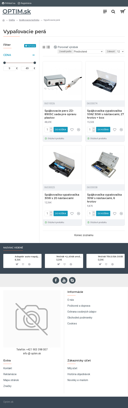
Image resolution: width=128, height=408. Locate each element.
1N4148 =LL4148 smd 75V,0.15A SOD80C (69, 256)
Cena (7, 55)
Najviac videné (13, 247)
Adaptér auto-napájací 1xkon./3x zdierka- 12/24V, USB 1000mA (27, 256)
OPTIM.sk (16, 11)
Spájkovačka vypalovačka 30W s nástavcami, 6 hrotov (104, 198)
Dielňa (12, 20)
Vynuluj (31, 45)
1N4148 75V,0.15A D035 (110, 256)
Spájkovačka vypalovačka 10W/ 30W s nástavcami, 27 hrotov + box (105, 114)
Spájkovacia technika (29, 20)
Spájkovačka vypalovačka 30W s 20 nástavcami (62, 196)
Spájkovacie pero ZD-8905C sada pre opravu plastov (60, 114)
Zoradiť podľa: (65, 51)
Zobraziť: (111, 51)
